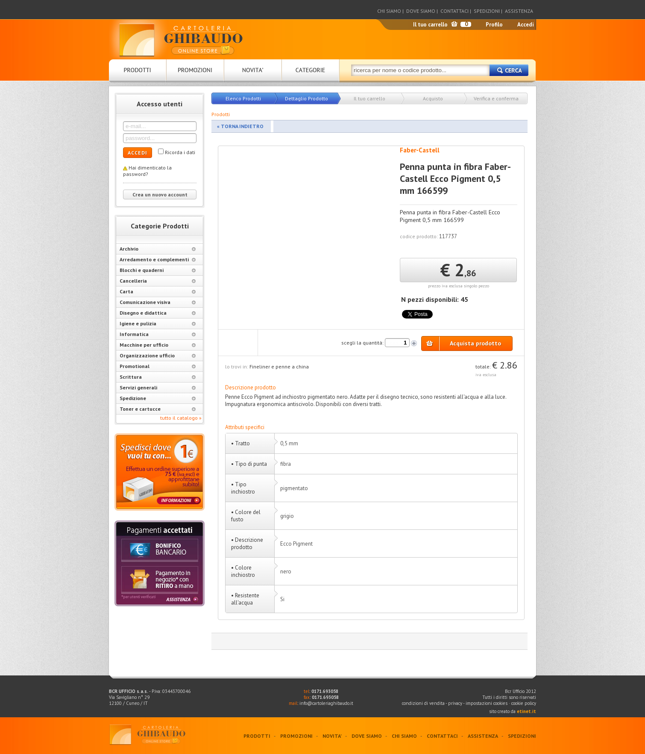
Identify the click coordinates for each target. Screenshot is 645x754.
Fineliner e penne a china (279, 366)
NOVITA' (332, 736)
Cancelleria (158, 281)
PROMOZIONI (296, 736)
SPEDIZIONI (487, 11)
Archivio (158, 248)
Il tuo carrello (430, 24)
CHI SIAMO (389, 11)
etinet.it (526, 711)
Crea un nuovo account (160, 194)
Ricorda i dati (180, 152)
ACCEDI (137, 152)
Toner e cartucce (158, 409)
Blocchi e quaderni (158, 270)
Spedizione (158, 398)
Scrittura (158, 377)
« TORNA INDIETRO (240, 126)
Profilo (494, 24)
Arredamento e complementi (158, 259)
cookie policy (523, 703)
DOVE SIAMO (420, 11)
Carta (158, 291)
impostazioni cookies (487, 703)
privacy (455, 703)
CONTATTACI (454, 11)
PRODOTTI (256, 736)
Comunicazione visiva (158, 302)
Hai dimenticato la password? (147, 170)
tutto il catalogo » (181, 418)
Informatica (158, 334)
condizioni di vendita (423, 703)
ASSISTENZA (519, 11)
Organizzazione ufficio (158, 355)
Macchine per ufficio (158, 345)
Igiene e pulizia (158, 323)
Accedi (525, 24)
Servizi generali (158, 387)
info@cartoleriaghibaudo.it (326, 703)
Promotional (158, 366)
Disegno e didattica (158, 313)
